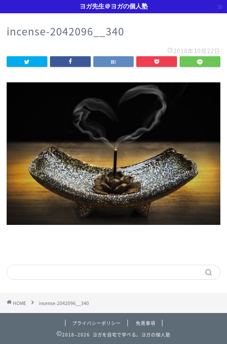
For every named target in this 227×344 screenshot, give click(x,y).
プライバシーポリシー (96, 323)
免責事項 (145, 323)
